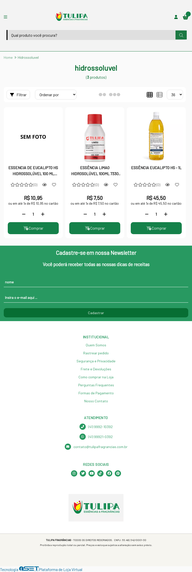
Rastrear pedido (96, 353)
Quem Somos (96, 345)
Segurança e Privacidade (96, 361)
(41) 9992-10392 (96, 427)
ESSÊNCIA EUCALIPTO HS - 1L (156, 167)
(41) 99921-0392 (96, 437)
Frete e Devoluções (96, 369)
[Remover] (23, 214)
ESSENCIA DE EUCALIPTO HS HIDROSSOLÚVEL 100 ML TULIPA (33, 171)
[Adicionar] (43, 214)
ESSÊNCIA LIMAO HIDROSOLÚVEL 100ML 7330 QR (94, 171)
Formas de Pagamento (96, 393)
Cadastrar (96, 313)
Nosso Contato (96, 401)
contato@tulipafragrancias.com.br (96, 447)
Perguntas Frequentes (96, 385)
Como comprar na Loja (96, 377)
